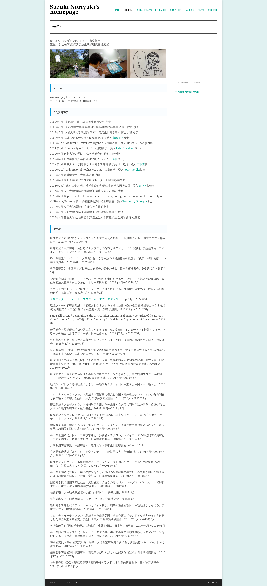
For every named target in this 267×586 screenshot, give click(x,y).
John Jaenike (132, 169)
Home (116, 10)
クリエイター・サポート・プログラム (73, 299)
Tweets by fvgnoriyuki (187, 92)
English (212, 10)
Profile (127, 10)
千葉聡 (113, 159)
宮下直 (141, 164)
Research (160, 10)
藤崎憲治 (118, 137)
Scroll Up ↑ (212, 582)
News (201, 10)
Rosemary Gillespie (134, 201)
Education (175, 10)
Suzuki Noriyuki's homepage (74, 9)
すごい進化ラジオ (110, 299)
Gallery (189, 10)
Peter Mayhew (125, 148)
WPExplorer (74, 582)
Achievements (143, 10)
